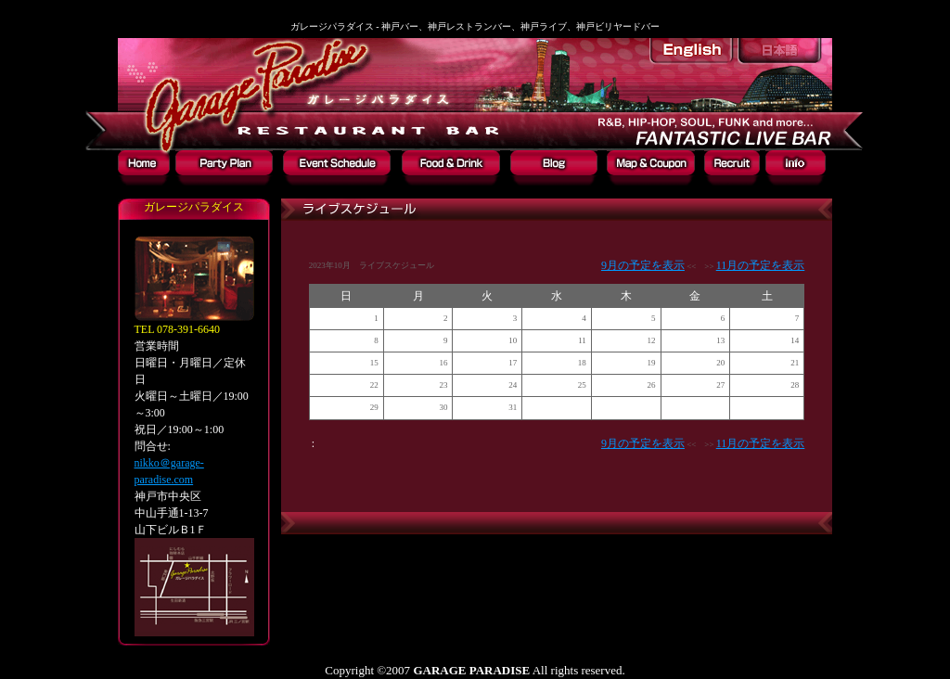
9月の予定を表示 (643, 265)
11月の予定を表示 (760, 265)
